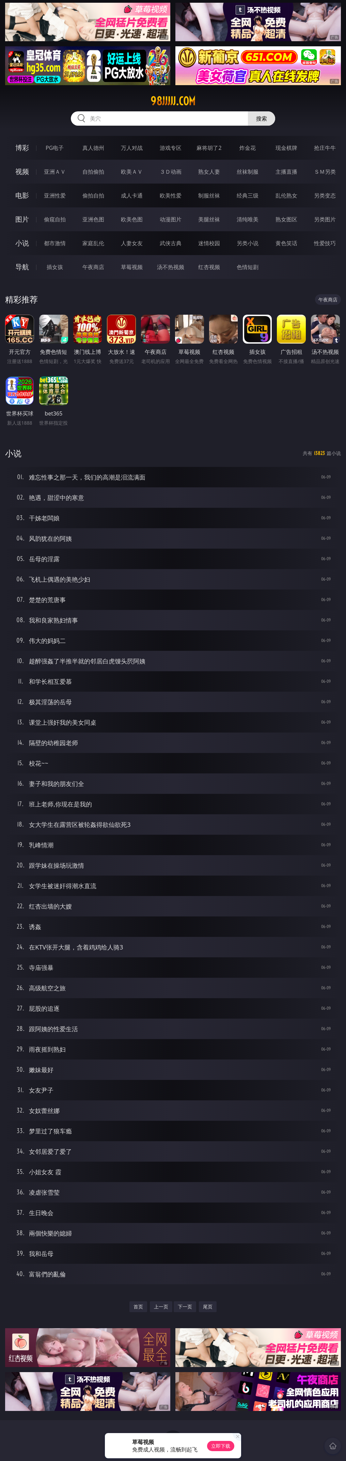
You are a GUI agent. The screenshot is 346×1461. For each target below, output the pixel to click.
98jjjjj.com (173, 101)
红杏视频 (209, 267)
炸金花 (247, 148)
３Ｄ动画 (171, 171)
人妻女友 (132, 243)
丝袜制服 (247, 171)
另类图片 (325, 219)
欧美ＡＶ (132, 171)
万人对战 (132, 148)
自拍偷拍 (93, 171)
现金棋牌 (286, 148)
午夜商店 (93, 267)
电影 (22, 195)
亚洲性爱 (55, 195)
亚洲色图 (93, 219)
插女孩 (55, 267)
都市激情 (55, 243)
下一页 (185, 1306)
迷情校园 (209, 243)
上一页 (161, 1306)
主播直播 (286, 171)
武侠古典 (171, 243)
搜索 (261, 118)
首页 (138, 1306)
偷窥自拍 (55, 219)
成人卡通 (132, 195)
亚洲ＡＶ (55, 171)
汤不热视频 (170, 267)
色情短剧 (247, 267)
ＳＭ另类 (325, 171)
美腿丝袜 (209, 219)
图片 (22, 219)
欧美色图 (132, 219)
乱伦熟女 (286, 195)
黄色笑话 (286, 243)
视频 (22, 171)
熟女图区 (286, 219)
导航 (22, 266)
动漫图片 (171, 219)
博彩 (22, 147)
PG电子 (55, 148)
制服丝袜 (209, 195)
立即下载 (220, 1446)
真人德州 (93, 148)
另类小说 (247, 243)
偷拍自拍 (93, 195)
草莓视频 (132, 267)
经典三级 (247, 195)
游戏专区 (171, 148)
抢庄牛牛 (325, 148)
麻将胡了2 (208, 148)
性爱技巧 (325, 243)
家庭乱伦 (93, 243)
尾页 (208, 1306)
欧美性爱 (171, 195)
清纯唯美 (247, 219)
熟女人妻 (209, 171)
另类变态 (325, 195)
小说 (22, 243)
